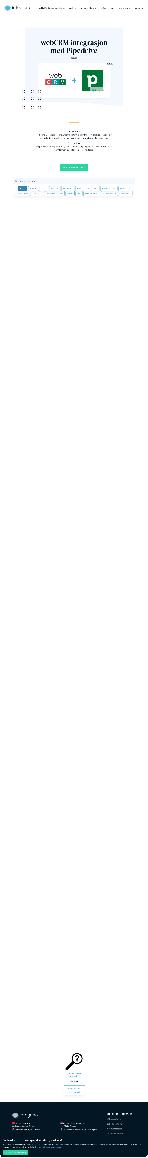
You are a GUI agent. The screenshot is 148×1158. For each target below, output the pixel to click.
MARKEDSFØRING (91, 193)
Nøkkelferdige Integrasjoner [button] (52, 8)
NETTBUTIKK (68, 188)
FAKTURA (33, 188)
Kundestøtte (115, 1119)
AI (41, 193)
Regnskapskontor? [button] (89, 8)
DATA (96, 188)
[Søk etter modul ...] (76, 181)
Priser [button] (104, 8)
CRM (79, 188)
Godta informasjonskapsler (15, 1152)
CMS (34, 193)
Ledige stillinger (116, 1123)
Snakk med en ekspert (74, 167)
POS (79, 193)
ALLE (22, 188)
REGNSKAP (51, 193)
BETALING (55, 188)
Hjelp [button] (112, 8)
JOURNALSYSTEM (109, 193)
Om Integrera (115, 1128)
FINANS (70, 193)
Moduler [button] (72, 8)
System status (116, 1133)
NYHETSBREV (126, 193)
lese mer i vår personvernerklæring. (48, 1147)
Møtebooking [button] (125, 8)
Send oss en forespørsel (74, 1090)
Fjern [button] (110, 63)
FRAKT (44, 188)
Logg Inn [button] (139, 8)
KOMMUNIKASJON (109, 188)
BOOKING (123, 188)
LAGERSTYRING (22, 193)
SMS (87, 188)
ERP (61, 193)
